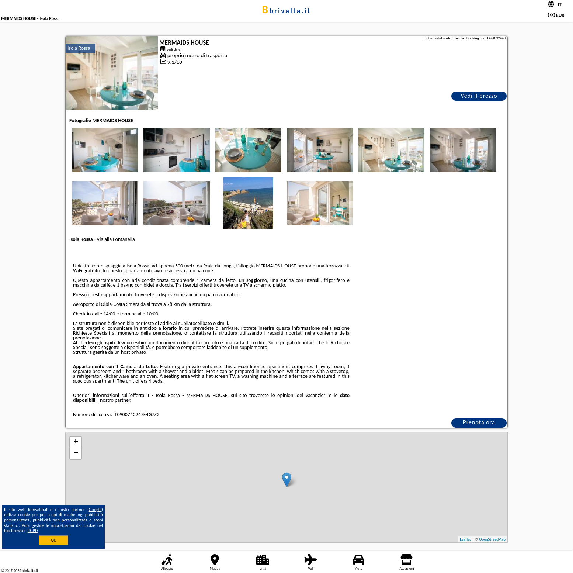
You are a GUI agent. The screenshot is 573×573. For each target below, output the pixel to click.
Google (95, 509)
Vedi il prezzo (479, 95)
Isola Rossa (78, 48)
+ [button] (75, 442)
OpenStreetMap (492, 539)
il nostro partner (113, 400)
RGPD (33, 530)
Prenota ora (479, 422)
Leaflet (465, 539)
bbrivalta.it (286, 10)
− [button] (75, 453)
